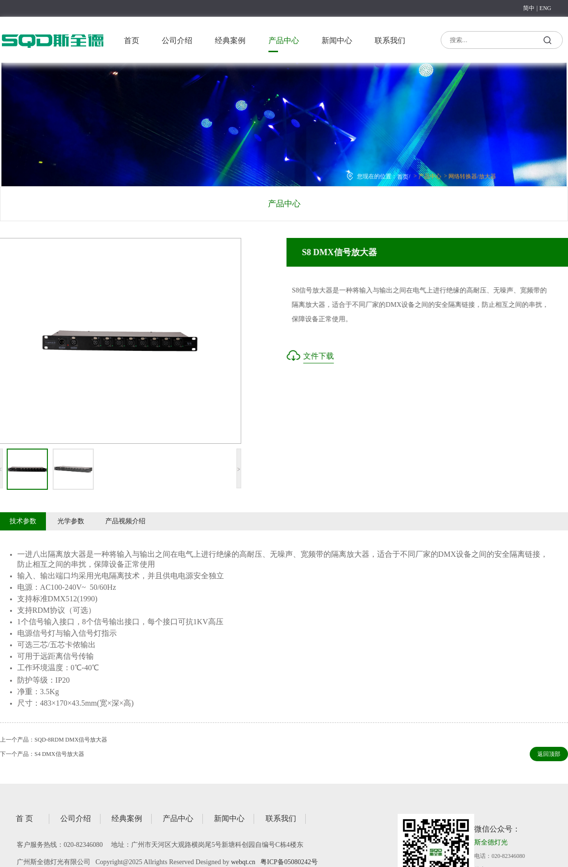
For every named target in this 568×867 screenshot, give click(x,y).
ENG (545, 8)
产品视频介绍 (125, 521)
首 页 (24, 818)
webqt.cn (243, 862)
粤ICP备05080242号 (289, 862)
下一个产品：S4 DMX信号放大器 (42, 754)
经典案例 (230, 40)
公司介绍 (177, 40)
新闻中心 (337, 40)
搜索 (548, 41)
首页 (131, 40)
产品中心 (283, 40)
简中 (529, 8)
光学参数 (70, 521)
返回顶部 (548, 754)
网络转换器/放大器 (468, 175)
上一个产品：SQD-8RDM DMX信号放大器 (53, 739)
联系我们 (390, 40)
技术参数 (23, 521)
